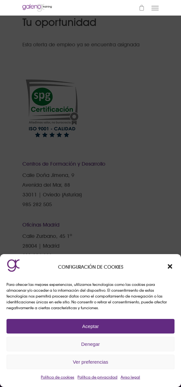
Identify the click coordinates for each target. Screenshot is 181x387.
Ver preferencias (90, 362)
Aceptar (90, 326)
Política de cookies (57, 377)
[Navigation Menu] (155, 8)
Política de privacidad (97, 377)
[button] (171, 267)
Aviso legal (130, 377)
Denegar (90, 344)
